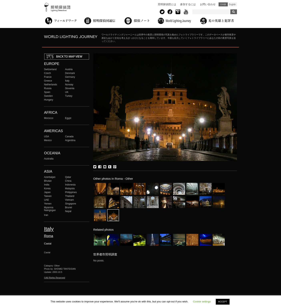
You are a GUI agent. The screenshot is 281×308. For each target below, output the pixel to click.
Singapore (70, 203)
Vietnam (69, 199)
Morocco (48, 118)
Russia (47, 88)
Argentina (70, 140)
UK (66, 92)
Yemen (47, 203)
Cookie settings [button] (202, 301)
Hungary (48, 99)
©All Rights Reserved (54, 277)
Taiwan (48, 196)
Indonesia (70, 184)
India (46, 184)
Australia (48, 158)
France (48, 77)
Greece (48, 80)
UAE (46, 199)
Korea (47, 188)
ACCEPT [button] (222, 301)
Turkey (68, 96)
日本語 (223, 4)
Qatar (68, 177)
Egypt (68, 118)
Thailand (69, 196)
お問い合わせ (208, 4)
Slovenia (69, 88)
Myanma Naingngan (50, 209)
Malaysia (70, 188)
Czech (47, 73)
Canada (69, 136)
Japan (47, 192)
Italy (67, 80)
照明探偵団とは (167, 4)
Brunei (68, 207)
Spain (47, 92)
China (68, 180)
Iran (46, 215)
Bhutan (48, 180)
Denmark (70, 73)
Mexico (48, 140)
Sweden (48, 96)
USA (46, 136)
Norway (69, 84)
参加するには (188, 4)
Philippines (71, 192)
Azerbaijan (49, 177)
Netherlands (50, 84)
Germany (70, 77)
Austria (69, 69)
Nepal (68, 211)
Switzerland (50, 69)
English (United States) (232, 4)
